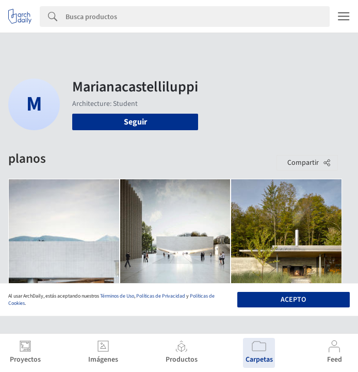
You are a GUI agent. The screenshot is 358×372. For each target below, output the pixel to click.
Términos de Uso (117, 296)
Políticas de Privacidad (160, 296)
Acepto (293, 300)
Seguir (135, 122)
